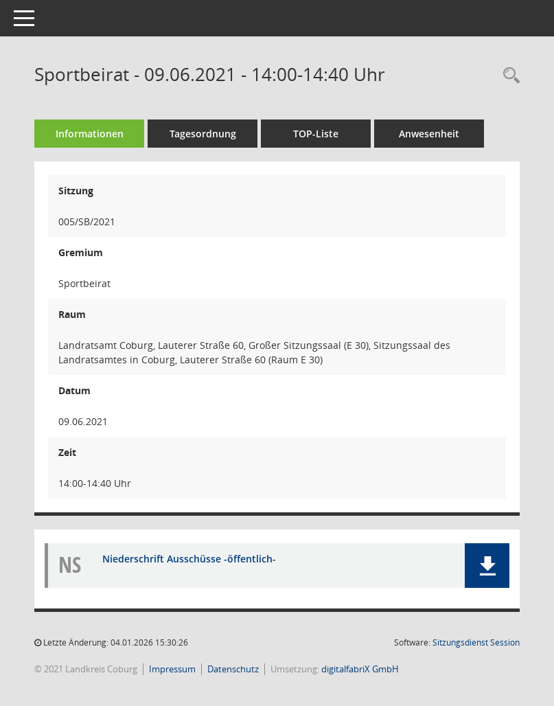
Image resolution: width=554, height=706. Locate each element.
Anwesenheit (429, 133)
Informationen (90, 133)
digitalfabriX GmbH (360, 669)
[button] (487, 565)
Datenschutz (233, 669)
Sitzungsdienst (476, 642)
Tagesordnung (203, 133)
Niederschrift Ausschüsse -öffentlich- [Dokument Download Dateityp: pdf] (189, 558)
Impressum (172, 669)
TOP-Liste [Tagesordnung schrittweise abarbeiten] (315, 133)
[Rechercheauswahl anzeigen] (508, 76)
